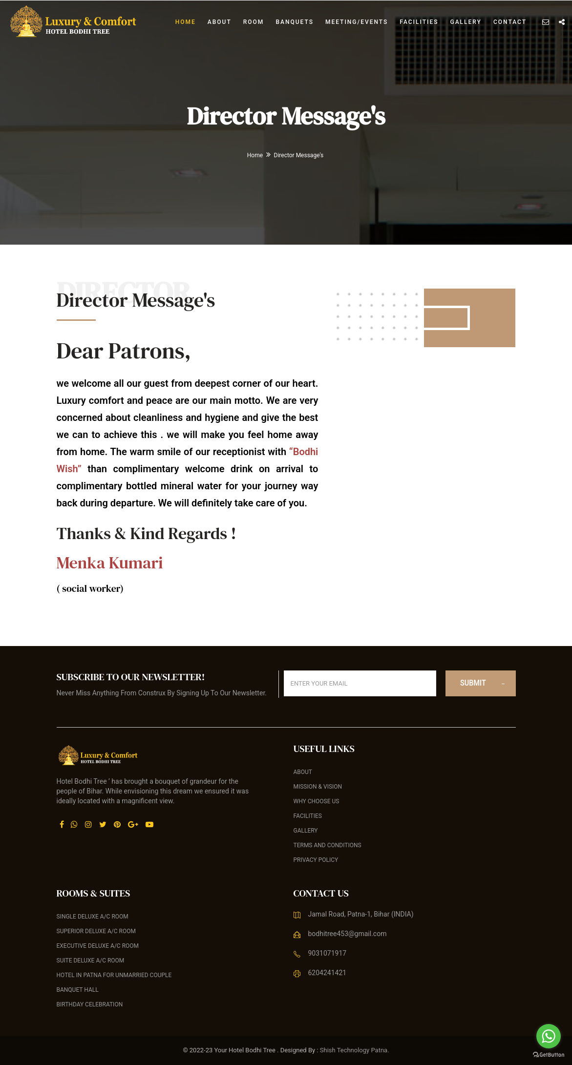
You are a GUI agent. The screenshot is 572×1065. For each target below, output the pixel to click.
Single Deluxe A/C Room (92, 916)
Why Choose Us (316, 801)
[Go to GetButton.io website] (548, 1055)
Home (185, 22)
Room (253, 22)
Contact (510, 22)
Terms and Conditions (327, 845)
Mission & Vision (318, 786)
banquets (294, 22)
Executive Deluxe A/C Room (98, 945)
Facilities (419, 22)
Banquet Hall (78, 989)
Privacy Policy (316, 859)
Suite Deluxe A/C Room (91, 960)
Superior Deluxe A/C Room (96, 931)
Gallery (465, 22)
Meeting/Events (356, 22)
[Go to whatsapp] (548, 1036)
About (220, 22)
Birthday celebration (90, 1004)
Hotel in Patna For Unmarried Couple (114, 975)
